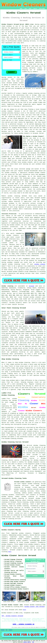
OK (33, 642)
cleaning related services (33, 511)
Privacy (44, 629)
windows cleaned (13, 262)
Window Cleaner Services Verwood (19, 556)
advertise (42, 111)
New (6, 629)
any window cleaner (13, 225)
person (7, 122)
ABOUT (30, 8)
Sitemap (2, 629)
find (7, 533)
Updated (10, 629)
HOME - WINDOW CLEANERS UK (23, 624)
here (9, 551)
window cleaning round (16, 264)
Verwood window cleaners (22, 481)
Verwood (31, 286)
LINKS (25, 8)
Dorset (11, 513)
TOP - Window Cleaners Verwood (12, 616)
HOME (21, 8)
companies (5, 127)
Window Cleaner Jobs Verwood (35, 606)
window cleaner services (33, 546)
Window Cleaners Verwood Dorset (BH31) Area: (18, 24)
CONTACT (35, 8)
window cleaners (24, 133)
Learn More (27, 642)
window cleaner (39, 264)
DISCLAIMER (42, 8)
